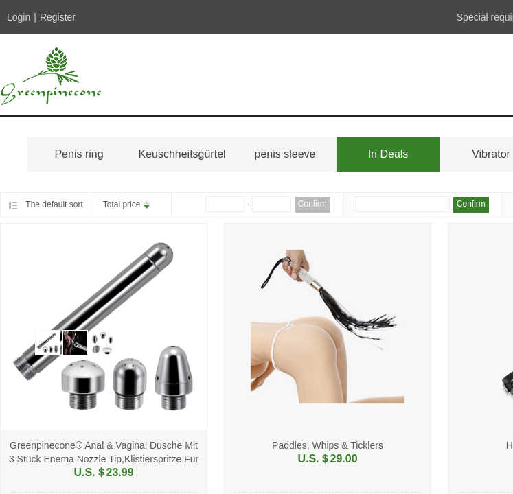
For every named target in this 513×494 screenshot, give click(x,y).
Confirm (312, 204)
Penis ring (78, 154)
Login (18, 17)
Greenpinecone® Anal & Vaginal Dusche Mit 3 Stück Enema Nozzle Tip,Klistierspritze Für (103, 452)
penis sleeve (285, 154)
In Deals (388, 154)
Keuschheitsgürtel (181, 154)
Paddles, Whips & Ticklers (327, 445)
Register (58, 17)
